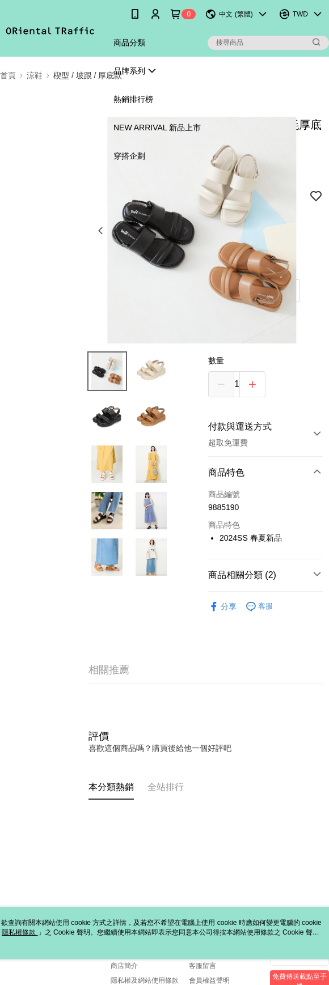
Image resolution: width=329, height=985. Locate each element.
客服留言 (202, 966)
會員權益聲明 (209, 980)
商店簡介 (124, 966)
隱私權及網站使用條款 (145, 980)
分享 (222, 607)
